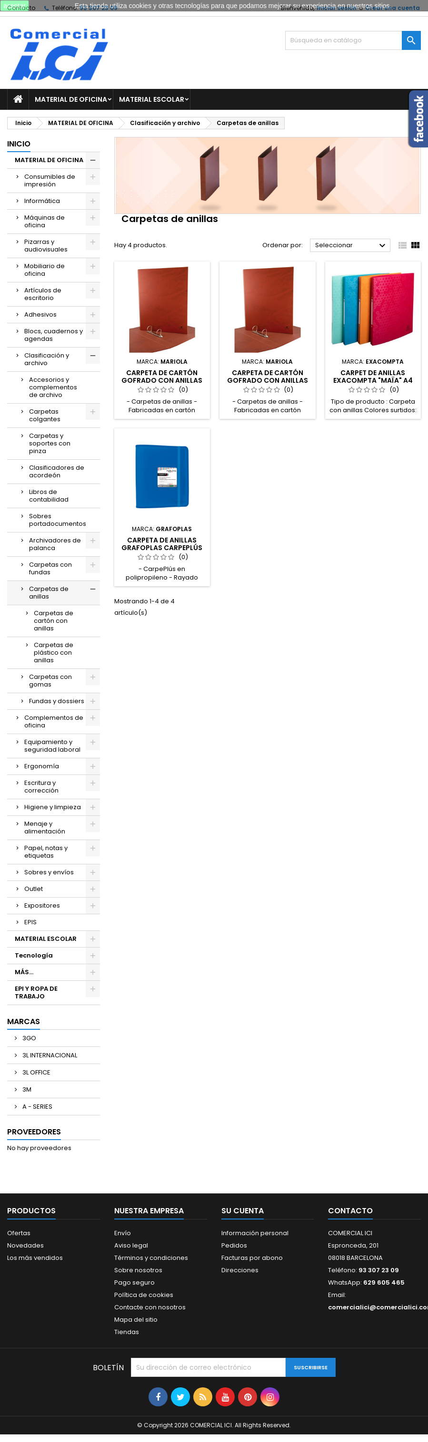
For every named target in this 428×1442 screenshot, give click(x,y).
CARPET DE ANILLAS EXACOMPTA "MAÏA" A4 (373, 376)
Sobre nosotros (138, 1270)
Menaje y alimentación (44, 827)
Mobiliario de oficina (44, 269)
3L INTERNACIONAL (49, 1055)
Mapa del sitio (136, 1319)
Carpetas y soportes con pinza (49, 443)
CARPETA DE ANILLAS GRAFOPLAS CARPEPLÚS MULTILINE (161, 547)
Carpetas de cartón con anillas (53, 621)
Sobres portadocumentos (57, 520)
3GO (28, 1038)
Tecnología (34, 955)
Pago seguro (134, 1282)
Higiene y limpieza (52, 807)
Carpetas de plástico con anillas (53, 652)
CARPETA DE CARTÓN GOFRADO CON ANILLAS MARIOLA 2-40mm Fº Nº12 (162, 380)
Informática (42, 200)
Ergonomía (41, 766)
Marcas (23, 1021)
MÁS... (24, 972)
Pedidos (234, 1245)
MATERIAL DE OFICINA (71, 99)
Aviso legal (131, 1245)
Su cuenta (242, 1210)
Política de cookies (143, 1294)
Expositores (42, 905)
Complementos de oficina (53, 721)
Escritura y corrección (41, 786)
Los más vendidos (35, 1257)
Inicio (18, 143)
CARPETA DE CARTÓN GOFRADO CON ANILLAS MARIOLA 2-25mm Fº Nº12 (267, 380)
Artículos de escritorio (42, 294)
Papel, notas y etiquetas (46, 851)
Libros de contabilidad (49, 495)
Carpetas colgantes (44, 415)
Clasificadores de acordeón (56, 471)
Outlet (33, 888)
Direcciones (240, 1270)
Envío (122, 1233)
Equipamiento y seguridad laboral (52, 745)
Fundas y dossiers (56, 701)
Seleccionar (351, 246)
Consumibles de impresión (49, 180)
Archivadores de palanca (55, 544)
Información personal (255, 1233)
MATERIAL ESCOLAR (151, 99)
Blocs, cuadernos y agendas (53, 335)
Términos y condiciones (151, 1257)
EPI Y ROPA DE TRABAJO (36, 992)
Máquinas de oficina (44, 221)
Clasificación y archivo (46, 359)
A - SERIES (36, 1106)
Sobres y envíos (49, 872)
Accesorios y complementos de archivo (53, 387)
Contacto (350, 1210)
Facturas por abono (252, 1257)
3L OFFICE (35, 1072)
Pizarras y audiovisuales (46, 245)
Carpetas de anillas (49, 592)
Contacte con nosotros (150, 1307)
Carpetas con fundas (50, 568)
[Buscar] (353, 40)
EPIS (30, 922)
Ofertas (18, 1233)
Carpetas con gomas (50, 680)
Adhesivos (40, 314)
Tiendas (126, 1331)
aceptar (14, 6)
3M (26, 1089)
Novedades (25, 1245)
